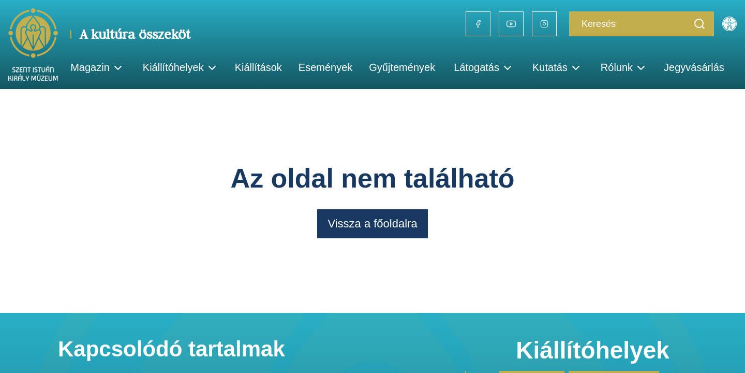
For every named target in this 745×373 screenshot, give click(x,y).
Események (326, 67)
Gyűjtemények (402, 67)
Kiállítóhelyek (180, 68)
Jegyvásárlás (694, 67)
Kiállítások (258, 67)
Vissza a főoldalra (372, 223)
